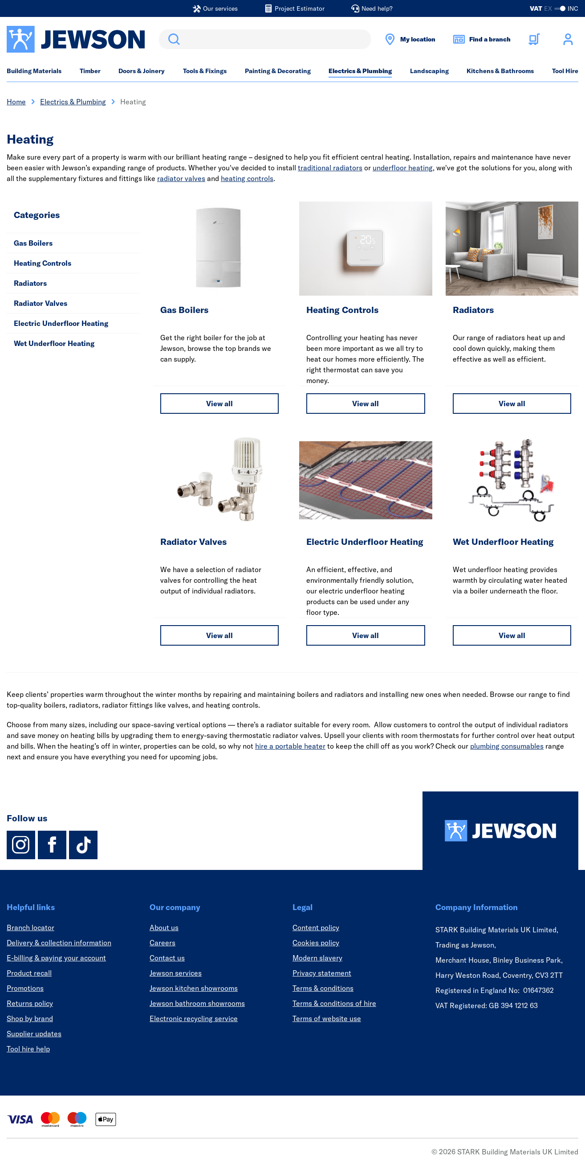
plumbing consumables (507, 746)
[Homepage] (500, 830)
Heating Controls (42, 263)
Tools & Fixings (205, 71)
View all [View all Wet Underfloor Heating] (512, 635)
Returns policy (30, 1003)
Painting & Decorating (278, 71)
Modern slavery (317, 957)
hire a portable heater (290, 746)
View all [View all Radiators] (512, 403)
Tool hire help (28, 1048)
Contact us (167, 957)
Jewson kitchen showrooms (194, 988)
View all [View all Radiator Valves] (219, 635)
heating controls (247, 178)
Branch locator (30, 927)
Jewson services (176, 972)
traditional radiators (330, 167)
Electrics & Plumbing (360, 71)
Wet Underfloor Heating (54, 343)
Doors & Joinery (141, 71)
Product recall (29, 972)
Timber (90, 71)
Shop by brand (30, 1018)
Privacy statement (321, 972)
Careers (162, 942)
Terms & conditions (322, 988)
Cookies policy (315, 942)
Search (172, 39)
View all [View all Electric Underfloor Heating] (365, 635)
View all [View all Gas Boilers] (219, 403)
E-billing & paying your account (56, 957)
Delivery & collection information (59, 942)
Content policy (315, 927)
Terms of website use (326, 1018)
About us (164, 927)
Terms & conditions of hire (334, 1003)
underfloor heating (403, 167)
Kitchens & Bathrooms (500, 71)
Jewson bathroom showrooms (197, 1003)
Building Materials (34, 71)
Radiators (30, 283)
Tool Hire (565, 71)
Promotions (25, 988)
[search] (265, 39)
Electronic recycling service (194, 1018)
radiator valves (181, 178)
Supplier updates (34, 1033)
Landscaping (429, 71)
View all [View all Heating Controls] (365, 403)
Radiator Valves (40, 303)
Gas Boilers (33, 243)
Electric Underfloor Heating (61, 323)
